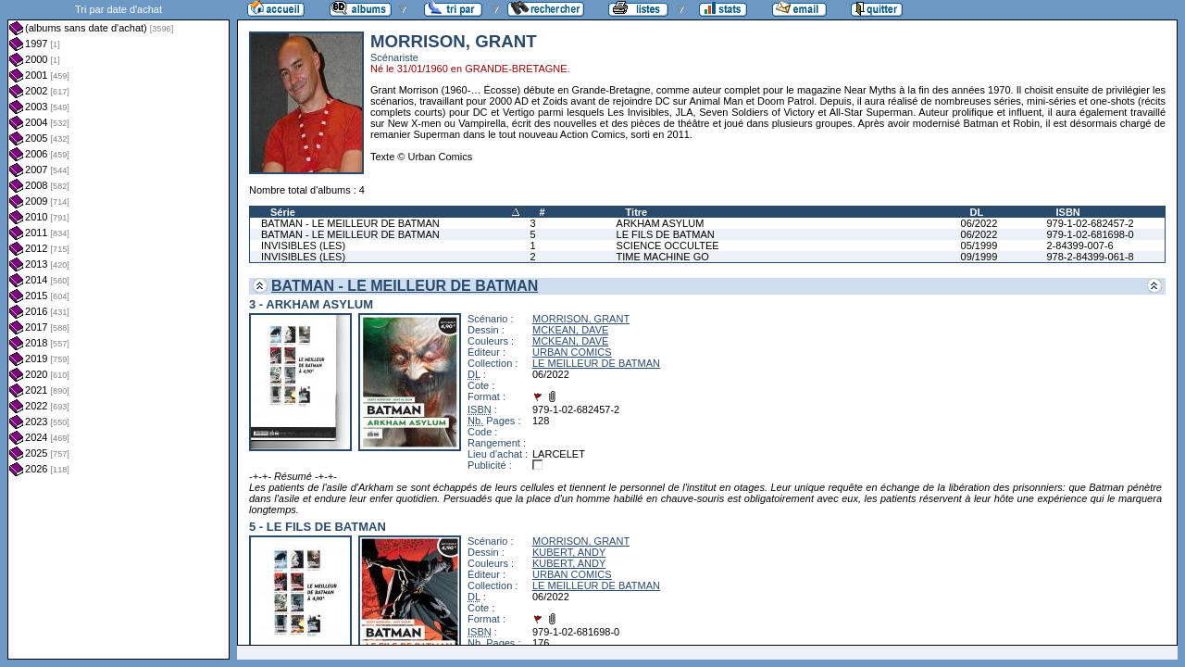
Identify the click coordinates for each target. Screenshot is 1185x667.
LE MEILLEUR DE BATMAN (596, 363)
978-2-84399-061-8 (1089, 256)
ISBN (1067, 212)
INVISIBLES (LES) (303, 245)
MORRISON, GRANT (581, 318)
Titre (637, 212)
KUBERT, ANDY (568, 552)
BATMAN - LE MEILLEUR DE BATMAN (350, 223)
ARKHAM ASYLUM (661, 223)
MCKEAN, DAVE (570, 329)
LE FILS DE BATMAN (666, 234)
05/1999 (979, 245)
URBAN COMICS (572, 352)
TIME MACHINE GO (663, 256)
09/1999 (979, 256)
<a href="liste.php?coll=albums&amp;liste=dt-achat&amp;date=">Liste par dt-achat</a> (118, 330)
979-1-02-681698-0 (1089, 234)
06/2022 (979, 223)
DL (977, 212)
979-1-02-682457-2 (1089, 223)
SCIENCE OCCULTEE (668, 245)
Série (282, 212)
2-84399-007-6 (1079, 245)
